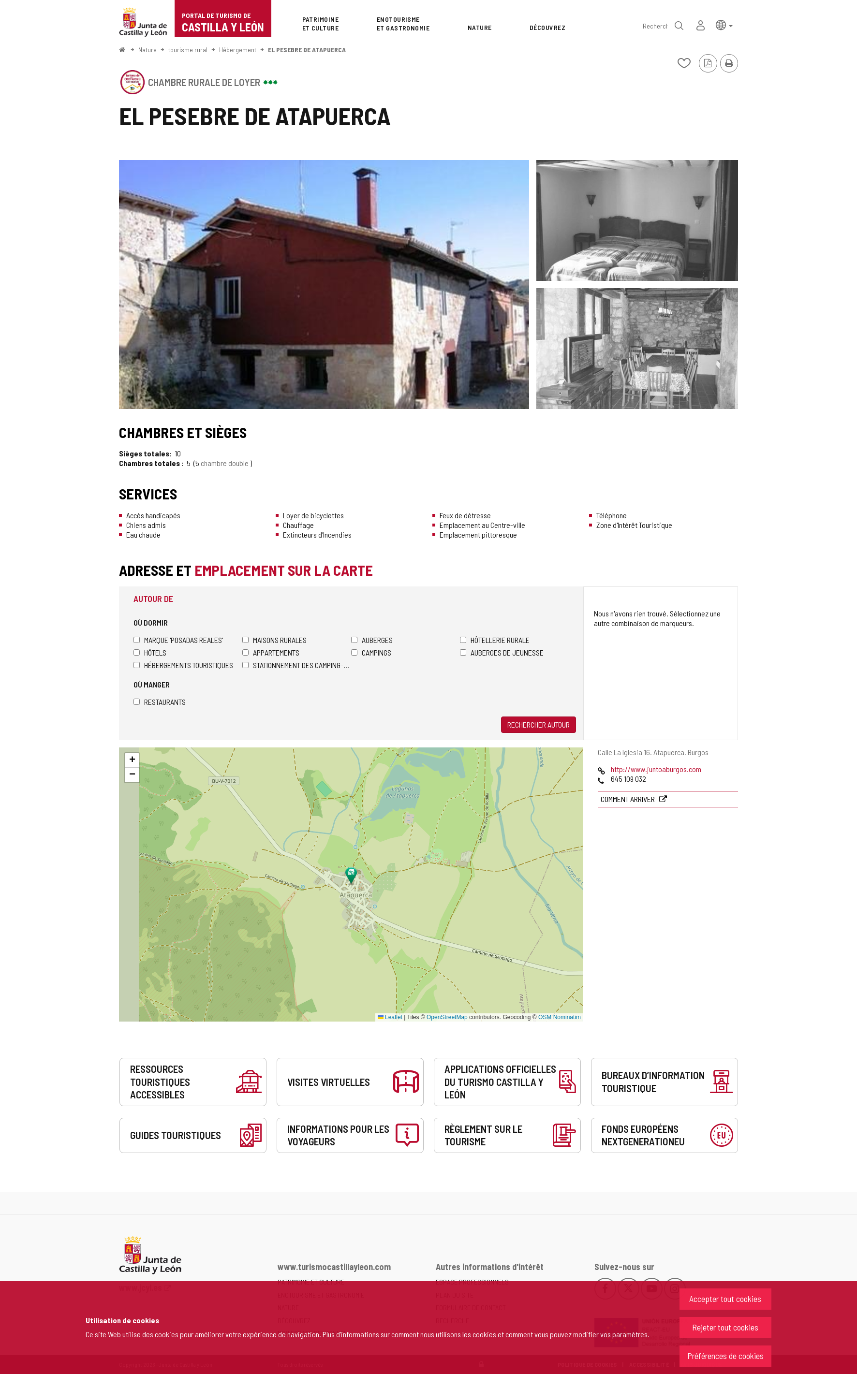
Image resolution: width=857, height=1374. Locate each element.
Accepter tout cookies (725, 1298)
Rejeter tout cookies (725, 1327)
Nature (147, 49)
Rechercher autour (538, 724)
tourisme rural (187, 49)
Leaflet (390, 1017)
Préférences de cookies (725, 1355)
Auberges (372, 639)
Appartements (270, 652)
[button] (724, 24)
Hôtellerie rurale (495, 639)
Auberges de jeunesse (502, 652)
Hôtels (149, 652)
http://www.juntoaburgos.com (656, 769)
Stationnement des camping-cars (296, 665)
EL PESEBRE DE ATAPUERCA (307, 49)
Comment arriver (628, 799)
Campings (371, 652)
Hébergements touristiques (183, 665)
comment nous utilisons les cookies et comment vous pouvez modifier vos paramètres (519, 1334)
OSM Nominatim (559, 1017)
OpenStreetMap (447, 1017)
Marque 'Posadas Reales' (178, 639)
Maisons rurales (274, 639)
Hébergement (237, 49)
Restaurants (159, 701)
